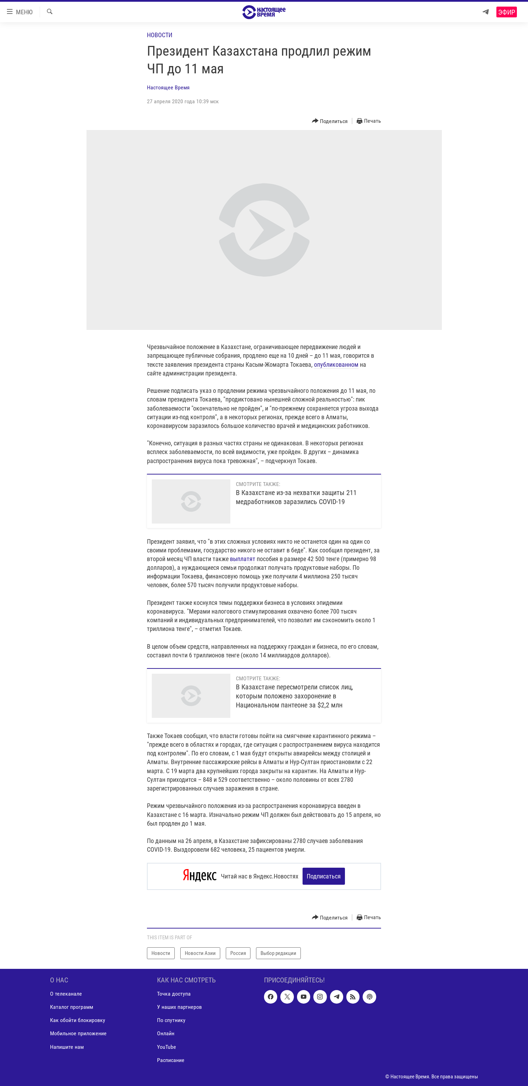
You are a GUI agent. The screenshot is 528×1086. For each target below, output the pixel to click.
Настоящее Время (168, 87)
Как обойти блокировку (77, 1019)
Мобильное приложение (78, 1033)
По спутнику (171, 1019)
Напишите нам (67, 1046)
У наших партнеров (179, 1006)
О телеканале (66, 993)
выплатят (242, 558)
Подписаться (324, 876)
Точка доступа (174, 993)
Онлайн (165, 1033)
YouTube (166, 1046)
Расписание (170, 1059)
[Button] (330, 121)
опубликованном (336, 364)
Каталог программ (71, 1006)
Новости (159, 35)
